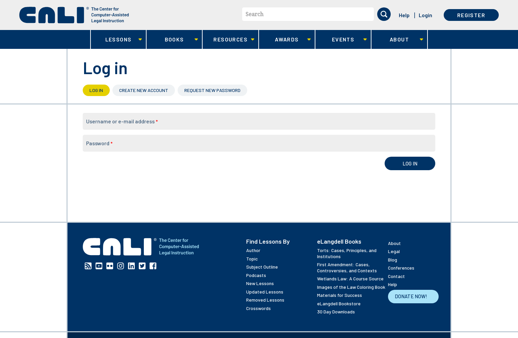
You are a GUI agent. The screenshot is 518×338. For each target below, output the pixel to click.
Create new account (143, 90)
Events (341, 39)
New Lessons (260, 283)
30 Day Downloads (336, 311)
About (397, 39)
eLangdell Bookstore (339, 303)
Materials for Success (339, 295)
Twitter (142, 266)
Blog (392, 260)
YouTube (99, 266)
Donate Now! (411, 296)
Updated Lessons (264, 292)
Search (254, 14)
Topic (252, 259)
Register (471, 15)
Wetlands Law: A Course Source (350, 278)
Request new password (212, 90)
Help (404, 15)
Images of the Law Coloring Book (351, 287)
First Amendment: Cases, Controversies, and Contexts (347, 267)
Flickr (109, 266)
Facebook (153, 266)
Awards (285, 39)
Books (172, 39)
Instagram (120, 266)
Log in (99, 90)
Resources (228, 39)
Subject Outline (262, 267)
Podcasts (256, 275)
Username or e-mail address (122, 121)
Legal (394, 251)
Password (99, 143)
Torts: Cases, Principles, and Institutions (347, 253)
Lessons (116, 39)
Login (425, 15)
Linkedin (131, 266)
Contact (396, 276)
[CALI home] (74, 15)
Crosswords (258, 308)
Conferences (401, 268)
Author (253, 250)
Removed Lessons (265, 300)
